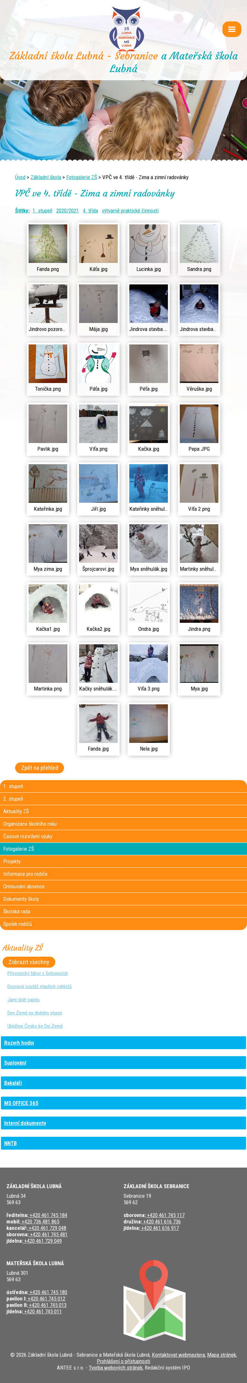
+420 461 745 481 (48, 1234)
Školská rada (16, 911)
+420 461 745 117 (165, 1215)
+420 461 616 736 (161, 1221)
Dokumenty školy (21, 899)
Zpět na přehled (39, 767)
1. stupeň (42, 210)
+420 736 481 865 (39, 1221)
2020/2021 (67, 210)
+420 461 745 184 (47, 1215)
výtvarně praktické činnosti (130, 210)
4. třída (90, 210)
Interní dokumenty (25, 1123)
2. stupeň (13, 799)
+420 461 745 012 (45, 1298)
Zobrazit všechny (28, 962)
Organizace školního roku (30, 824)
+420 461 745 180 (47, 1292)
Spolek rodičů (17, 924)
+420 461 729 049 (42, 1241)
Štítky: (22, 210)
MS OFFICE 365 (21, 1103)
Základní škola (46, 177)
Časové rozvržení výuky (27, 836)
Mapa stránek (221, 1355)
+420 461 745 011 (42, 1311)
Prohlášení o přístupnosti (123, 1361)
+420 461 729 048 (46, 1228)
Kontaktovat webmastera (178, 1355)
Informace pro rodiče (25, 874)
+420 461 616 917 (159, 1228)
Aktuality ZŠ (16, 811)
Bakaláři (13, 1083)
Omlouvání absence (24, 886)
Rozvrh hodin (19, 1042)
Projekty (12, 861)
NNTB (10, 1143)
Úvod (20, 177)
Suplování (15, 1062)
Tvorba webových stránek (115, 1367)
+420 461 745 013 (47, 1305)
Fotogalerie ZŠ (81, 177)
